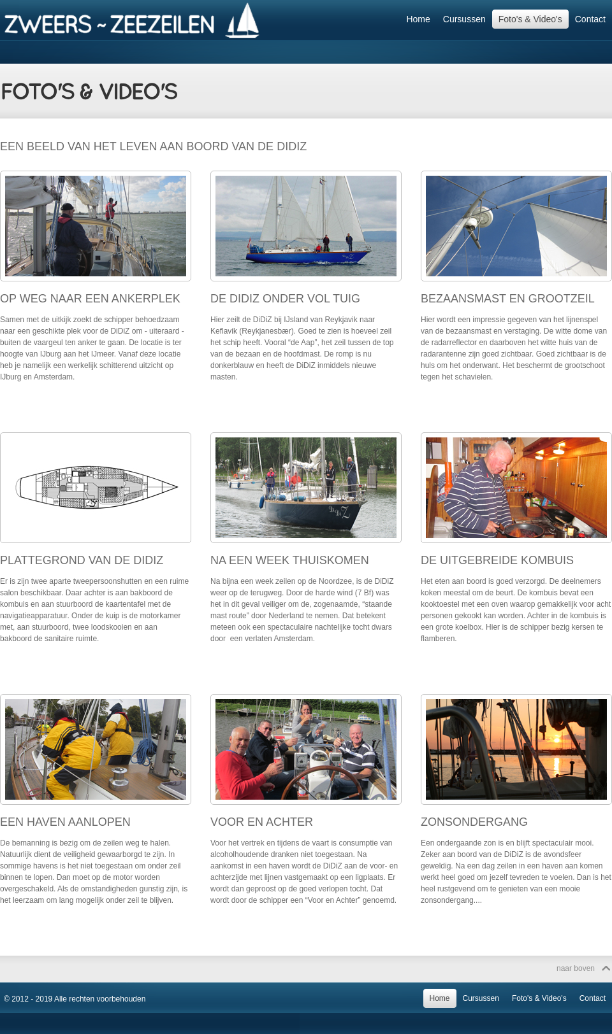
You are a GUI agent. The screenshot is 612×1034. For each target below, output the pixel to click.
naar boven (576, 968)
